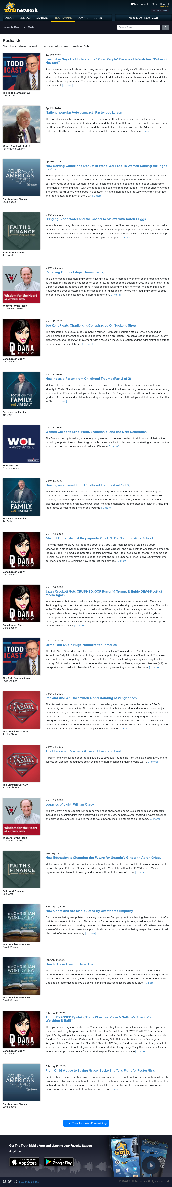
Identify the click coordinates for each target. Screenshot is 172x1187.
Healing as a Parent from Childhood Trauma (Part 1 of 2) (88, 485)
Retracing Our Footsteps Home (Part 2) (75, 272)
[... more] (67, 85)
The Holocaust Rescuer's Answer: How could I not (83, 751)
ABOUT (9, 17)
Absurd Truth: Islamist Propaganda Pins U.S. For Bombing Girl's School (99, 538)
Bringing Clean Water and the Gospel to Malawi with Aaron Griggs (96, 219)
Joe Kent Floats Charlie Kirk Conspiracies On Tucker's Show (91, 326)
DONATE (83, 17)
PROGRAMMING (63, 17)
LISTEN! (98, 17)
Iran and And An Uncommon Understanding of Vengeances (91, 698)
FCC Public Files (29, 1182)
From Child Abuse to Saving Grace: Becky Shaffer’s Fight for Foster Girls (100, 1071)
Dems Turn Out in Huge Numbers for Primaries (81, 645)
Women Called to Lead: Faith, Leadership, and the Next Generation (96, 432)
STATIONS (42, 17)
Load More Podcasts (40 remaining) (86, 1123)
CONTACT (25, 17)
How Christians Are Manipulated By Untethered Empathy (89, 911)
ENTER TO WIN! (160, 10)
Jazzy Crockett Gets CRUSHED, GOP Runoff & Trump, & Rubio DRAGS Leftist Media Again (104, 593)
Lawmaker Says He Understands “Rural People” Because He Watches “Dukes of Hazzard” (106, 61)
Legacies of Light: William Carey (70, 805)
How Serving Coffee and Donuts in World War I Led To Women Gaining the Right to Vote (106, 167)
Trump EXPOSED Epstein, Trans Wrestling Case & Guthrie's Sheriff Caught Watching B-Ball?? (102, 1019)
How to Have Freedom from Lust (70, 964)
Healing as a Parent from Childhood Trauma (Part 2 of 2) (88, 379)
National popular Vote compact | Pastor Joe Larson (84, 113)
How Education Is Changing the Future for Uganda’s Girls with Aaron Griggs (103, 858)
